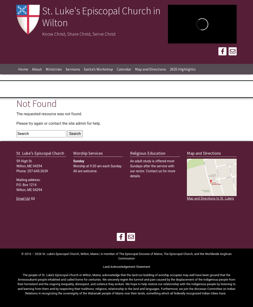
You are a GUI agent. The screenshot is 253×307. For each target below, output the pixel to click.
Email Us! (23, 199)
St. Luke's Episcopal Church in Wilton (101, 17)
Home (23, 69)
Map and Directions (150, 69)
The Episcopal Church (178, 254)
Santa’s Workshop (98, 69)
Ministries (54, 69)
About (37, 69)
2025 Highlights (183, 69)
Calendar (124, 69)
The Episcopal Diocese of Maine (140, 254)
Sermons (73, 69)
